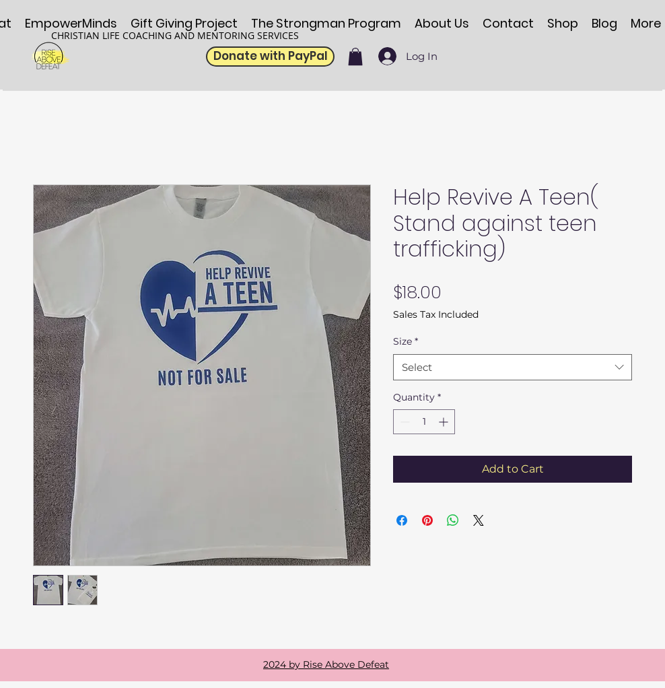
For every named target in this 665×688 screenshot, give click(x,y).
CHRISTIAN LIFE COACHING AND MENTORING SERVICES (175, 35)
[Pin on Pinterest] (427, 520)
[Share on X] (478, 520)
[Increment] (444, 422)
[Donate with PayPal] (270, 56)
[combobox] (512, 367)
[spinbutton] (424, 422)
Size (405, 341)
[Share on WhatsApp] (453, 520)
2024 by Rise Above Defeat (326, 664)
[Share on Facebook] (402, 520)
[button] (355, 56)
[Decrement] (403, 422)
